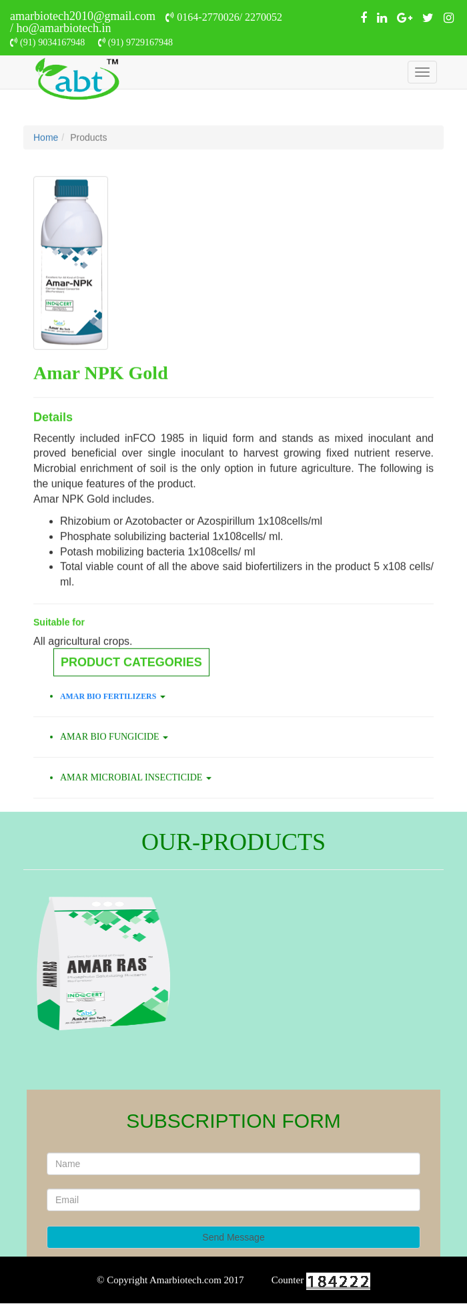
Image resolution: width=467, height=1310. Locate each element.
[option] (233, 963)
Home (45, 160)
